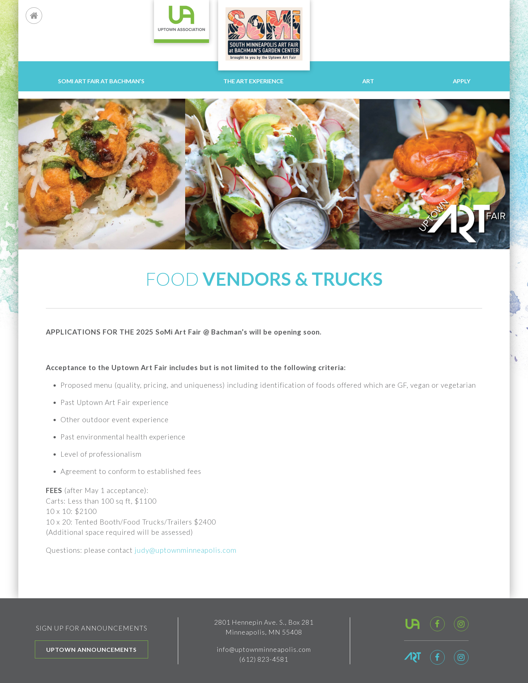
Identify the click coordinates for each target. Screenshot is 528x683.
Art (368, 80)
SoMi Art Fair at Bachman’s (101, 80)
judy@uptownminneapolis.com (185, 550)
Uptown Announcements (91, 649)
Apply (461, 80)
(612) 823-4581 (263, 659)
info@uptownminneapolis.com (264, 649)
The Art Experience (253, 80)
